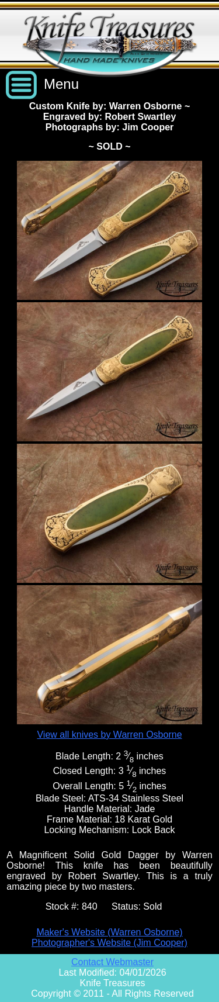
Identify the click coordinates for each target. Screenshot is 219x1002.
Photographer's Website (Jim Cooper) (109, 943)
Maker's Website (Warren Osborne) (109, 932)
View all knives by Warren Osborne (109, 735)
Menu (61, 84)
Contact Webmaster (112, 962)
